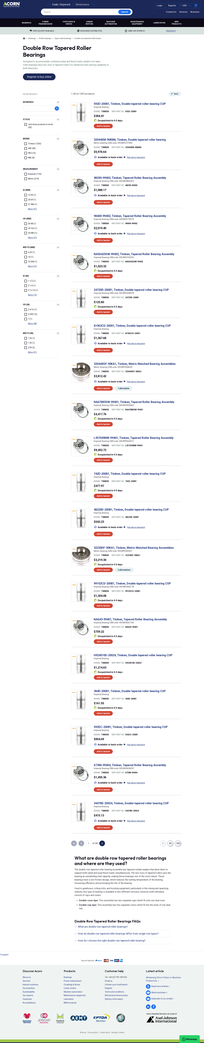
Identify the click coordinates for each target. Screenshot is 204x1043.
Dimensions (82, 4)
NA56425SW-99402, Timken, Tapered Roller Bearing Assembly (134, 254)
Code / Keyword (61, 4)
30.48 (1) (30, 223)
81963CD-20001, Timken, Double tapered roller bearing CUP (132, 325)
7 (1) (28, 319)
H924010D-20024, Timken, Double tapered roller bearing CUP (133, 655)
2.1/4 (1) (30, 285)
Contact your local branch (116, 984)
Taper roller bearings (63, 38)
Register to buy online (39, 76)
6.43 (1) (29, 252)
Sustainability (29, 992)
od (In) (26, 304)
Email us (108, 981)
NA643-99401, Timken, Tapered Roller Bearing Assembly (130, 619)
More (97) (32, 209)
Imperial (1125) (33, 174)
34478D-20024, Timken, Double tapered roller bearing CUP (131, 803)
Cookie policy (105, 1033)
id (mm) (26, 190)
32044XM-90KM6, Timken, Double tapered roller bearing (130, 139)
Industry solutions (30, 984)
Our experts (28, 995)
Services (183, 12)
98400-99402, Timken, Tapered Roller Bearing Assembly (130, 216)
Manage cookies (117, 1033)
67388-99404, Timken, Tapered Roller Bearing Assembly (130, 765)
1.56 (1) (29, 338)
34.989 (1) (30, 233)
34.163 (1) (30, 228)
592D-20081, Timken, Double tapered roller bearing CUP (130, 103)
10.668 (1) (30, 261)
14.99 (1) (30, 195)
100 (178, 843)
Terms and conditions (114, 992)
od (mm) (27, 219)
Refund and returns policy (116, 995)
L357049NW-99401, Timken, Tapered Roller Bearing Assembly (134, 438)
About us (27, 977)
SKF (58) (30, 148)
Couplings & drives (69, 23)
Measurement (30, 169)
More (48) (32, 323)
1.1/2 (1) (30, 281)
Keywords (28, 102)
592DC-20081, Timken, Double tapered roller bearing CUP (131, 727)
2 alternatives (124, 570)
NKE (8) (29, 158)
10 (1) (28, 257)
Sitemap (83, 1033)
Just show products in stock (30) (38, 125)
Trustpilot (171, 31)
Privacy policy (93, 1033)
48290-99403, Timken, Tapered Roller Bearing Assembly (130, 178)
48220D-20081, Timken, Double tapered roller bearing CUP (131, 509)
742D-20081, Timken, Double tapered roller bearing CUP (130, 473)
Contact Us (171, 12)
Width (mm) (29, 247)
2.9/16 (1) (30, 309)
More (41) (32, 352)
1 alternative (123, 388)
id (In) (26, 276)
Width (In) (28, 333)
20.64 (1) (30, 200)
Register (172, 5)
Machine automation (111, 23)
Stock (26, 119)
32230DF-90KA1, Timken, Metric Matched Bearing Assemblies (134, 547)
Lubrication (159, 23)
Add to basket (103, 126)
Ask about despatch (136, 157)
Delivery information (114, 999)
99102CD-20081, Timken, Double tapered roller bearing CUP (132, 583)
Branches (195, 12)
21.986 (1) (30, 204)
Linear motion (89, 23)
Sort (176, 94)
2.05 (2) (29, 347)
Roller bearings (45, 38)
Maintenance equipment (137, 23)
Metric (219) (31, 179)
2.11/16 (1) (31, 290)
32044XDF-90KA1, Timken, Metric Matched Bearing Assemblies (135, 364)
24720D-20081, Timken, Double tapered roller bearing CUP (131, 290)
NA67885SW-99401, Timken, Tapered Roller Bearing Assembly (134, 402)
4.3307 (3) (30, 314)
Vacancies (27, 999)
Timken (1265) (32, 143)
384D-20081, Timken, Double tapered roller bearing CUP (130, 691)
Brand (26, 139)
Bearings (26, 23)
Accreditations (29, 1003)
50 (170, 843)
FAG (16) (30, 153)
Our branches (29, 988)
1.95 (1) (29, 343)
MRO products (176, 23)
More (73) (32, 295)
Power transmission (45, 23)
